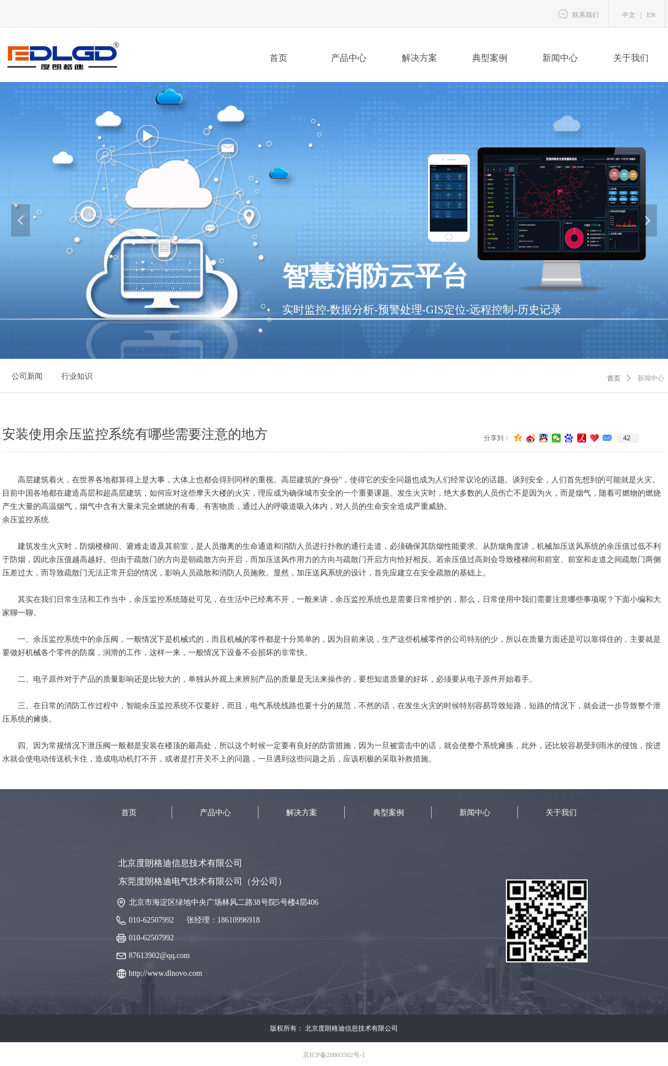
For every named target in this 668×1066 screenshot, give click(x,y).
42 (627, 438)
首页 (613, 378)
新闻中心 (651, 378)
